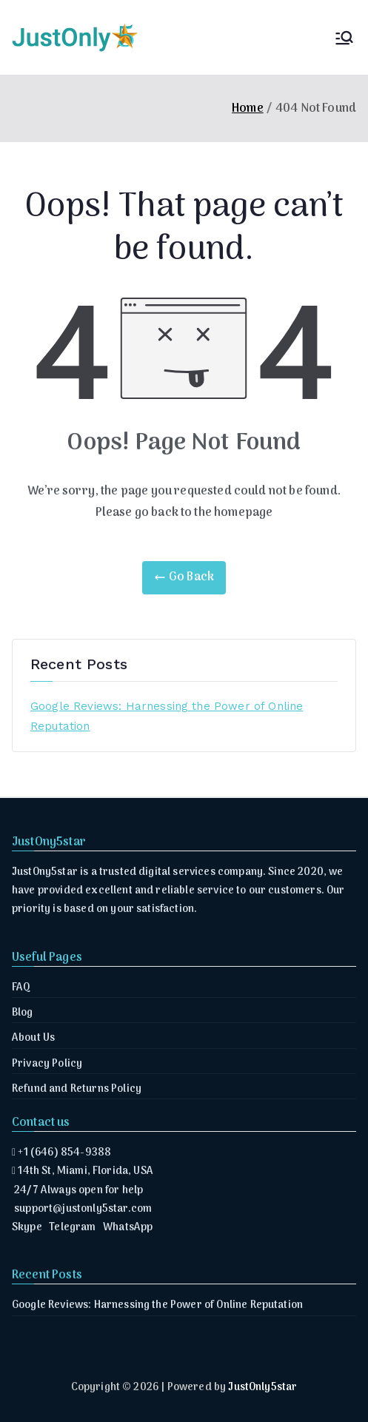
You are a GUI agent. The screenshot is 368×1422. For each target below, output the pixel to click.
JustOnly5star (262, 1387)
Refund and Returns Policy (76, 1089)
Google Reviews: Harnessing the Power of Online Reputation (166, 716)
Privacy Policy (47, 1064)
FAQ (21, 987)
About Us (33, 1038)
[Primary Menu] (344, 37)
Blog (22, 1013)
